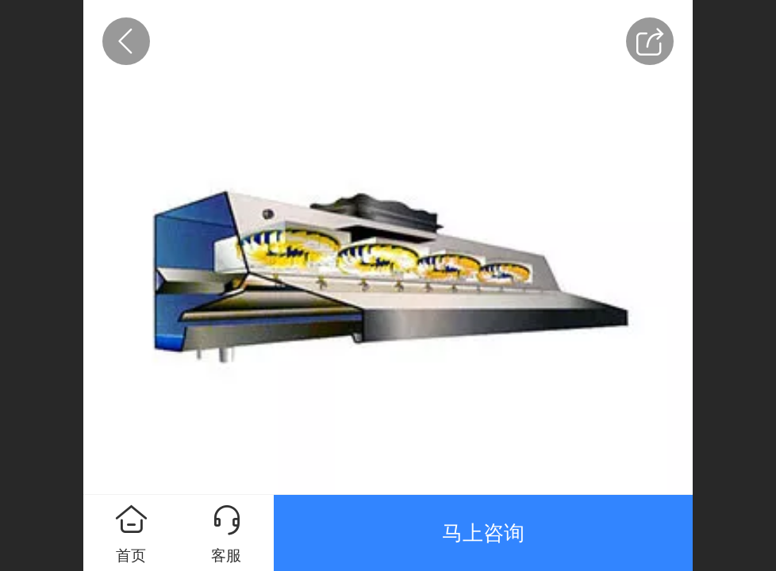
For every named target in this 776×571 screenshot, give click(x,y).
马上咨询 (483, 533)
